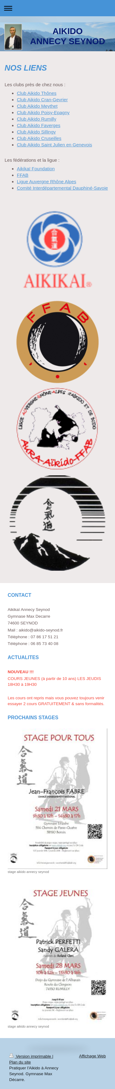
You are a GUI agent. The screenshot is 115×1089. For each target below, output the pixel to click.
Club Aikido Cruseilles (39, 138)
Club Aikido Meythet (37, 106)
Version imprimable (30, 1056)
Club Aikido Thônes (36, 93)
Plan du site (20, 1062)
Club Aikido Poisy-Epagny (43, 112)
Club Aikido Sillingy (36, 131)
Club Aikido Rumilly (36, 119)
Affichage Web (92, 1056)
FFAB (23, 175)
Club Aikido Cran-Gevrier (42, 99)
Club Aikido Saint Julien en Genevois (54, 144)
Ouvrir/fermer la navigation (57, 8)
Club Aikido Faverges (38, 125)
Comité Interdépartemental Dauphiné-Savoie (62, 188)
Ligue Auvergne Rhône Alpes (46, 181)
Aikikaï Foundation (36, 168)
